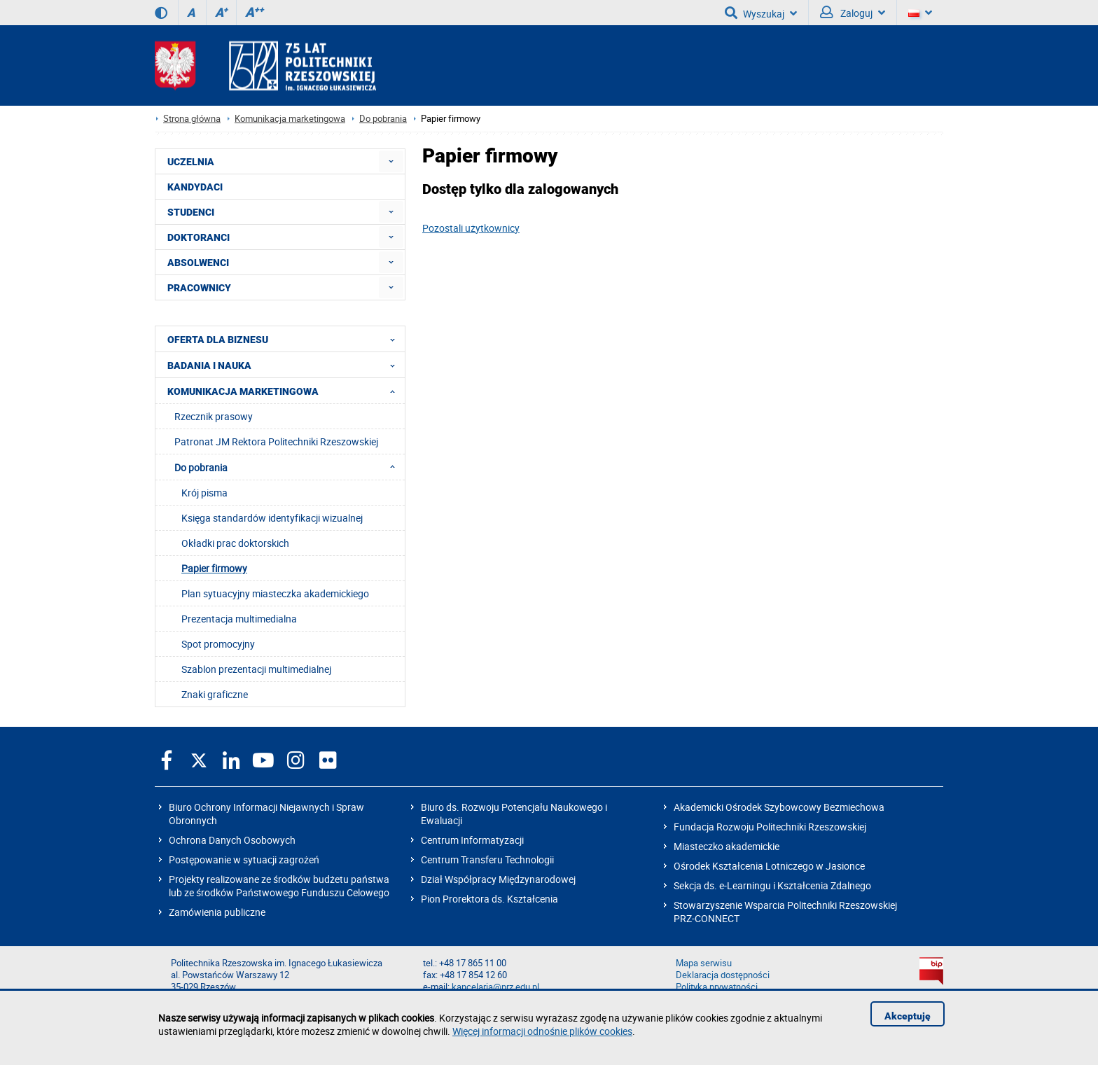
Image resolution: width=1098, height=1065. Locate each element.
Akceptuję (907, 1016)
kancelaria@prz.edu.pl (495, 987)
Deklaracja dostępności (723, 975)
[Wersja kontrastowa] (161, 12)
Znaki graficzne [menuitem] (214, 694)
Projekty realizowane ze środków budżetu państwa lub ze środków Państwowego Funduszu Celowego (279, 885)
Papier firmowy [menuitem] (214, 568)
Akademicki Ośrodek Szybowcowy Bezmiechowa (779, 807)
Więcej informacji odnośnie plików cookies (542, 1031)
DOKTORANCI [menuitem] (198, 237)
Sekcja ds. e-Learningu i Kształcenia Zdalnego (772, 885)
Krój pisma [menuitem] (204, 492)
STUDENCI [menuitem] (190, 212)
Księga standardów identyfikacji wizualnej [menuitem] (272, 517)
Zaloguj (852, 12)
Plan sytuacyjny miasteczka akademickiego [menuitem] (275, 593)
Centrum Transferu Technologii (487, 859)
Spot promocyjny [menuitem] (218, 643)
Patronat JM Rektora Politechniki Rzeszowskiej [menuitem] (276, 441)
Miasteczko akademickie (726, 846)
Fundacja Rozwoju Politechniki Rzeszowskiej (770, 826)
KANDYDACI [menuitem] (195, 187)
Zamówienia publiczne (217, 912)
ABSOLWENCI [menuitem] (198, 262)
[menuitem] (391, 161)
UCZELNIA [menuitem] (190, 161)
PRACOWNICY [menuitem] (199, 287)
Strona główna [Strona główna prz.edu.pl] (192, 119)
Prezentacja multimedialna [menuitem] (239, 618)
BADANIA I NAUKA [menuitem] (285, 365)
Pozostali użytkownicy (471, 228)
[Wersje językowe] (920, 12)
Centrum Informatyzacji (472, 840)
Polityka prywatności (717, 987)
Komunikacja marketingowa (290, 119)
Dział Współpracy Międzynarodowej (498, 879)
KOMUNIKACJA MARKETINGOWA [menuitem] (285, 391)
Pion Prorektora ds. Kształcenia (489, 898)
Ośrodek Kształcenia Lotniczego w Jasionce (769, 865)
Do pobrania (383, 119)
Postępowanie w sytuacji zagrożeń (244, 859)
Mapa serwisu (704, 963)
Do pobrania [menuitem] (288, 467)
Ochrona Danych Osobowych (232, 840)
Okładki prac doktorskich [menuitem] (235, 543)
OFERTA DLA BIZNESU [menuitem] (285, 339)
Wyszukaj (761, 12)
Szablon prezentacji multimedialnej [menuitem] (256, 669)
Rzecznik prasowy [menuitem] (213, 416)
